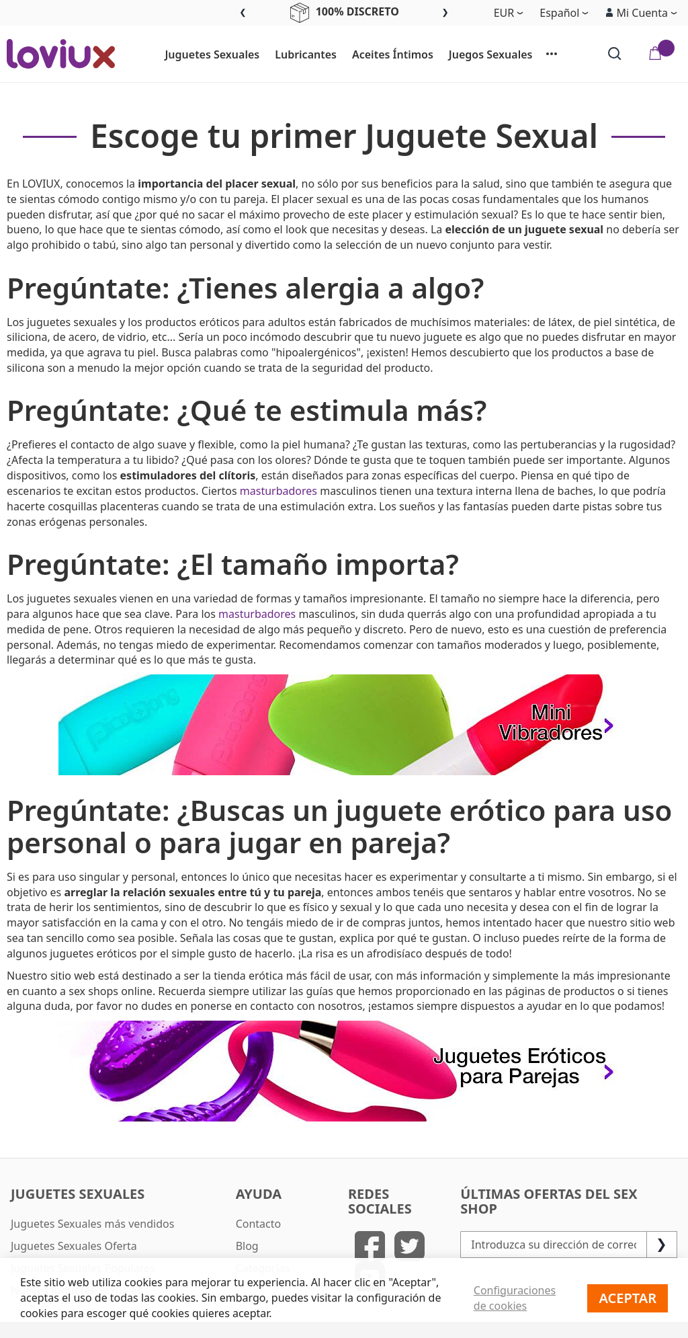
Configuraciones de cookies (515, 1298)
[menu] (361, 54)
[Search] (614, 54)
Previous (243, 13)
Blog (247, 1245)
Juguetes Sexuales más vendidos (92, 1223)
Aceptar (627, 1298)
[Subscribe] (661, 1244)
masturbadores (278, 490)
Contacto (259, 1223)
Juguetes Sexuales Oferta (74, 1245)
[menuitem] (206, 55)
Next (445, 13)
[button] (641, 13)
